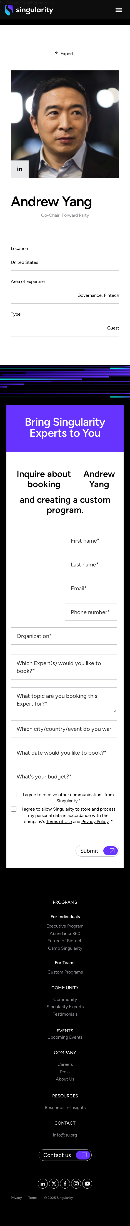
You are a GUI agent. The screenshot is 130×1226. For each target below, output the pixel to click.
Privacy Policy (95, 821)
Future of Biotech (65, 940)
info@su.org (65, 1135)
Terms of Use (59, 821)
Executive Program (65, 926)
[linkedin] (20, 169)
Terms (33, 1198)
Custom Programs (65, 972)
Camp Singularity (65, 948)
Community (65, 999)
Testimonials (65, 1014)
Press (65, 1071)
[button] (119, 10)
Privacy (16, 1198)
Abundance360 (65, 933)
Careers (65, 1064)
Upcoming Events (65, 1037)
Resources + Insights (65, 1107)
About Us (65, 1079)
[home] (28, 10)
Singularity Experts (65, 1006)
